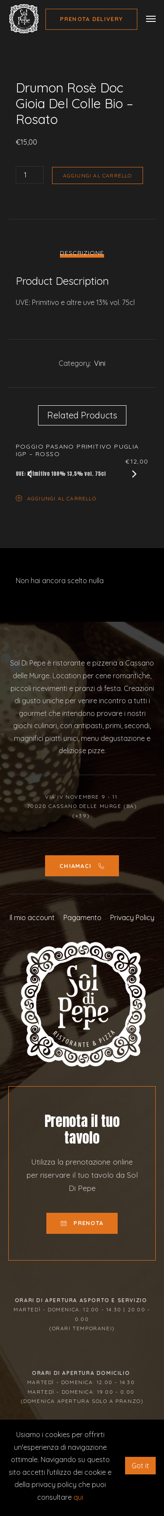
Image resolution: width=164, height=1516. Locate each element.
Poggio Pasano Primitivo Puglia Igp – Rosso (77, 450)
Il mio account (32, 917)
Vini (99, 363)
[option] (82, 473)
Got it (140, 1465)
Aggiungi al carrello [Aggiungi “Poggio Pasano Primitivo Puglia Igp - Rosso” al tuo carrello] (56, 498)
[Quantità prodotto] (30, 175)
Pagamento (82, 917)
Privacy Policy (132, 917)
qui (78, 1497)
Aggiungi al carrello (97, 175)
